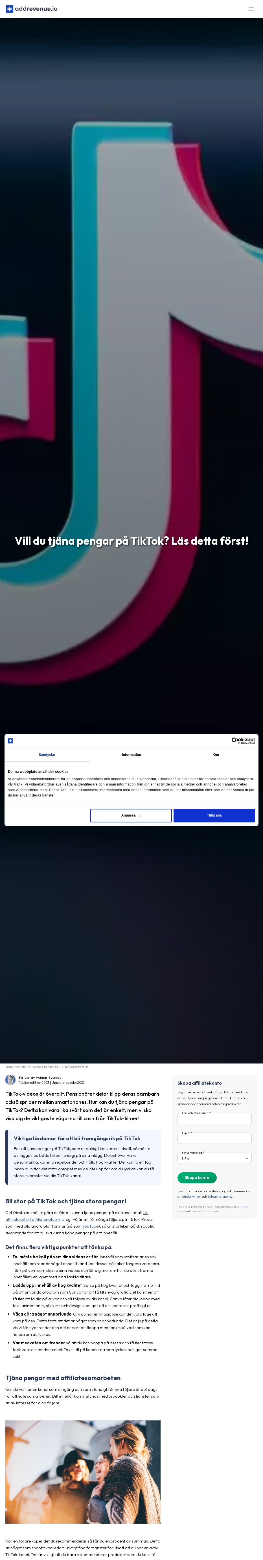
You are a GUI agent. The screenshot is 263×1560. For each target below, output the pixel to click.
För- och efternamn (195, 1117)
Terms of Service (200, 1214)
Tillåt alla (214, 815)
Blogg (9, 1070)
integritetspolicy (220, 1200)
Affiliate (20, 1070)
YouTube (90, 1230)
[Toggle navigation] (251, 10)
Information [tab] (131, 755)
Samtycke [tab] (47, 755)
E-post (186, 1136)
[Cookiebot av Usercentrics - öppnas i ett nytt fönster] (230, 740)
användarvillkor (189, 1200)
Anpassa (131, 815)
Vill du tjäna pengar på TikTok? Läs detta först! (58, 1070)
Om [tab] (216, 755)
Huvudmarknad (192, 1157)
